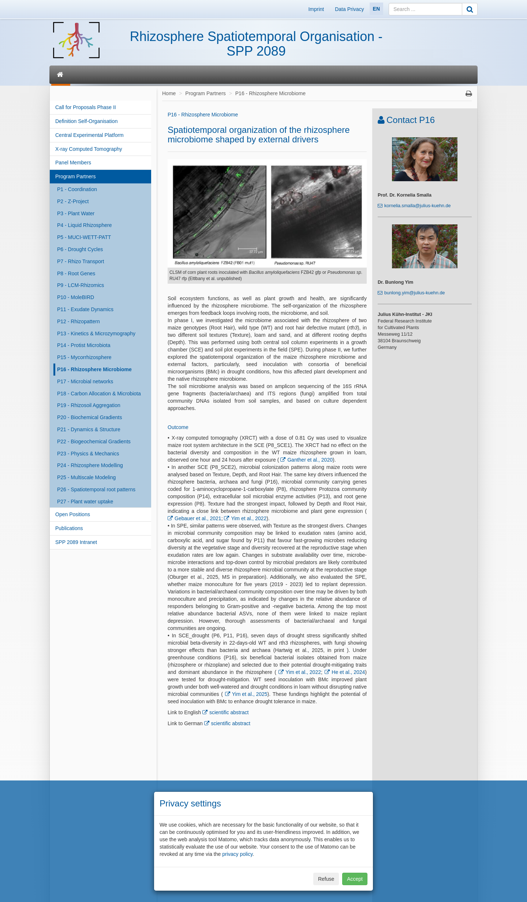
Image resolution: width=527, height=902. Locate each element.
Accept (355, 879)
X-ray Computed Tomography (88, 149)
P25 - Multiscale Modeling (86, 477)
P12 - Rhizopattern (78, 321)
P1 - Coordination (77, 189)
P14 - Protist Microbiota (84, 345)
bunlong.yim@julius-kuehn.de (414, 292)
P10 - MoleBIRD (75, 297)
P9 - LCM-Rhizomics (80, 285)
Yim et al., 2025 (250, 694)
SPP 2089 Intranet (76, 542)
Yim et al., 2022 (248, 518)
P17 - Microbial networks (85, 381)
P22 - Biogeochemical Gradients (94, 441)
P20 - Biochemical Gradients (89, 417)
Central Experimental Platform (89, 135)
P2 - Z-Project (73, 201)
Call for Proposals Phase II (85, 107)
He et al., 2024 (348, 672)
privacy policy (237, 854)
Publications (69, 528)
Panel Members (73, 162)
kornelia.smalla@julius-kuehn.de (417, 205)
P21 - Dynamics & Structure (88, 429)
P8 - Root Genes (76, 273)
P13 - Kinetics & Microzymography (96, 333)
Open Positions (72, 514)
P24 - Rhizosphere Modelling (90, 465)
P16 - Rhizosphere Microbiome (94, 369)
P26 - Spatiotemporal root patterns (96, 489)
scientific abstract (228, 712)
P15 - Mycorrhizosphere (84, 357)
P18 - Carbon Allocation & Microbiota (99, 393)
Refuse (326, 879)
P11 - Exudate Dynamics (85, 309)
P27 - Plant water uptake (85, 501)
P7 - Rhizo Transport (80, 261)
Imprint (316, 9)
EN (376, 9)
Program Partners (75, 176)
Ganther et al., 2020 (310, 460)
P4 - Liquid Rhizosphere (84, 225)
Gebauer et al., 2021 (198, 518)
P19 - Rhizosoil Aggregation (88, 405)
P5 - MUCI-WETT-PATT (84, 237)
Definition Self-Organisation (86, 121)
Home (169, 93)
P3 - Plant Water (75, 213)
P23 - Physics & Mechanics (88, 453)
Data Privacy (349, 9)
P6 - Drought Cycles (80, 249)
